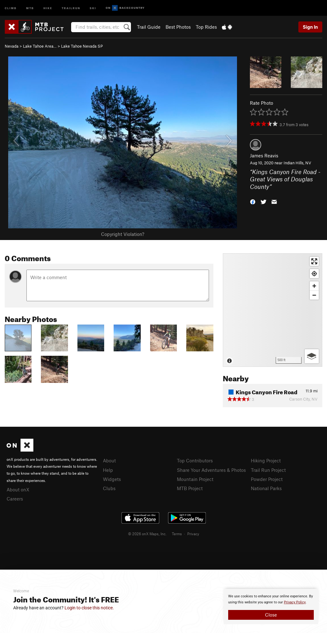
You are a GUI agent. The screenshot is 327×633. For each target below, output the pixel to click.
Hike (47, 8)
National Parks (266, 488)
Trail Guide (149, 27)
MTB (30, 8)
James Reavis (264, 155)
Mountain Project (195, 479)
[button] (253, 201)
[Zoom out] (314, 295)
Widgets (112, 479)
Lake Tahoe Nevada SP (82, 46)
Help (108, 470)
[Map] (272, 310)
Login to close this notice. (89, 607)
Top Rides (206, 27)
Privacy (193, 533)
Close (271, 615)
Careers (15, 498)
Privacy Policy (295, 602)
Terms (177, 533)
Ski (93, 8)
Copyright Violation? (122, 234)
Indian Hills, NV (297, 162)
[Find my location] (314, 273)
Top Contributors (195, 460)
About (109, 460)
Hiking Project (266, 460)
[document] (271, 606)
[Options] (312, 356)
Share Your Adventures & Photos (211, 470)
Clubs (109, 488)
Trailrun (71, 8)
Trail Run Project (268, 470)
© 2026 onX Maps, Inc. (147, 533)
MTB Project (190, 488)
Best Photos (178, 27)
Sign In (310, 27)
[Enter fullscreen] (314, 261)
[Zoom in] (314, 285)
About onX (18, 489)
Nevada (12, 46)
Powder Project (267, 479)
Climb (11, 8)
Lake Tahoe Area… (40, 46)
